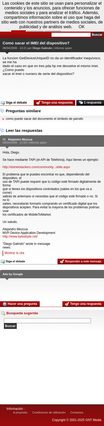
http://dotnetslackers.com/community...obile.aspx (36, 167)
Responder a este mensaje (80, 261)
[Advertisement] (52, 86)
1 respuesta (90, 103)
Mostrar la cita (14, 253)
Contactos (76, 412)
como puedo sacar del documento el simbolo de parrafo (44, 119)
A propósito (20, 412)
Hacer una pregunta (20, 304)
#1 (4, 139)
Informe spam (63, 48)
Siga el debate (14, 103)
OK (82, 27)
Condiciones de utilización (48, 412)
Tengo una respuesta (54, 103)
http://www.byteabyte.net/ (20, 236)
